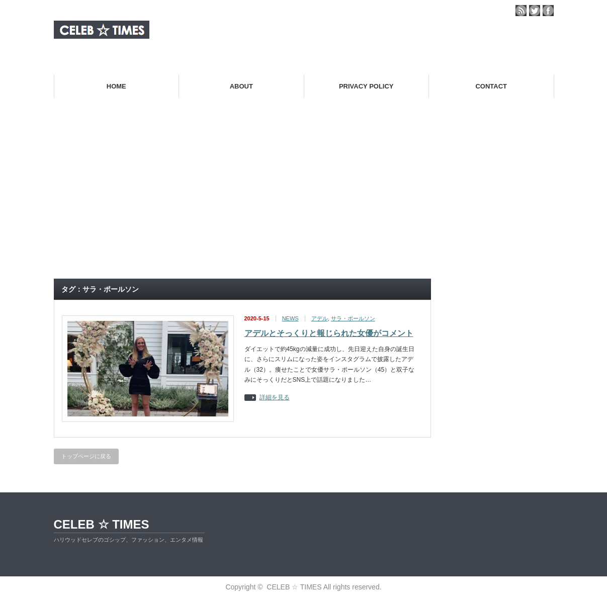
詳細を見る (274, 397)
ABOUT (241, 86)
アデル (319, 318)
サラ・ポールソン (353, 318)
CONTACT (491, 86)
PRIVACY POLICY (366, 86)
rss (521, 10)
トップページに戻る (86, 456)
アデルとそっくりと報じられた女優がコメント (328, 333)
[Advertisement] (303, 196)
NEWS (290, 318)
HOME (116, 86)
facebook (548, 10)
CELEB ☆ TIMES (101, 524)
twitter (534, 10)
